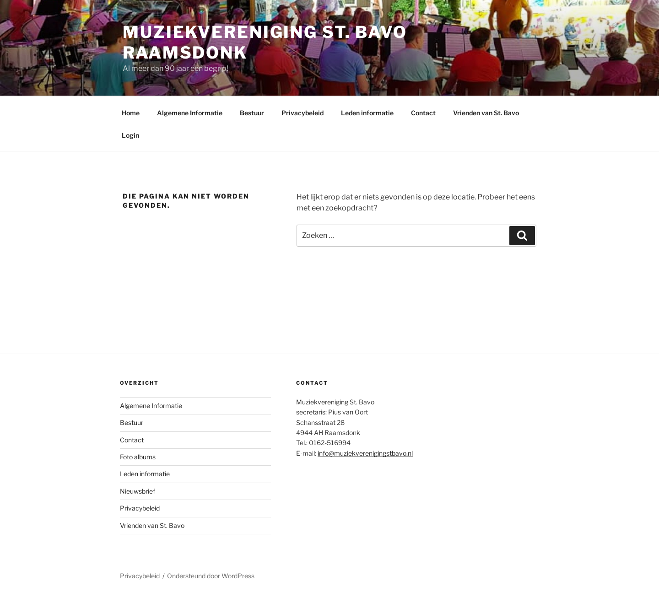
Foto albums (138, 457)
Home (131, 113)
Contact (423, 113)
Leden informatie (367, 113)
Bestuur (252, 113)
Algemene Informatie (189, 113)
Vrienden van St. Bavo (486, 113)
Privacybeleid (302, 113)
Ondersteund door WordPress (210, 576)
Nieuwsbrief (137, 491)
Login (130, 135)
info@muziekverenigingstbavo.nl (365, 453)
